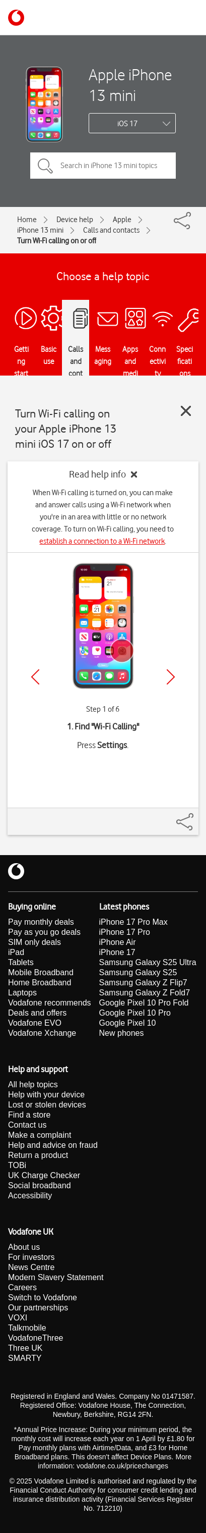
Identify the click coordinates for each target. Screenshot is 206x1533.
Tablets (21, 962)
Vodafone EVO (34, 1023)
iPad (16, 952)
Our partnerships (38, 1307)
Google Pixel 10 (127, 1023)
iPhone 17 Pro (124, 932)
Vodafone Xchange (42, 1033)
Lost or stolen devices (47, 1104)
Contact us (27, 1125)
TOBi (17, 1165)
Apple (122, 219)
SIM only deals (34, 942)
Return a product (38, 1155)
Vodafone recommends (49, 1002)
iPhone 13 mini (40, 230)
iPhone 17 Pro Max (133, 922)
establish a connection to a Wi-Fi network (102, 541)
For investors (31, 1257)
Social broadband (39, 1185)
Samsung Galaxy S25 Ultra (147, 962)
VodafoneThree (35, 1338)
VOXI (17, 1317)
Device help (74, 219)
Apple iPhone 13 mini (130, 84)
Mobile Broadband (41, 972)
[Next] (171, 676)
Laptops (22, 992)
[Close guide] (186, 411)
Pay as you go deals (44, 932)
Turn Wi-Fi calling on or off (56, 240)
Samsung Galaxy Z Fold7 (144, 992)
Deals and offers (37, 1013)
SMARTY (24, 1358)
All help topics (33, 1084)
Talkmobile (27, 1328)
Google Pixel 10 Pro (135, 1013)
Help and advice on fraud (53, 1145)
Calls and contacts (111, 230)
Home (27, 219)
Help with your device (46, 1094)
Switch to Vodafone (42, 1297)
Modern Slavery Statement (55, 1277)
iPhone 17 (117, 952)
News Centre (31, 1267)
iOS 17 (127, 123)
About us (24, 1247)
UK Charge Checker (44, 1175)
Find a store (29, 1115)
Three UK (25, 1348)
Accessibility (30, 1195)
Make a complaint (39, 1135)
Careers (22, 1287)
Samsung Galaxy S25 (138, 972)
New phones (121, 1033)
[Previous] (35, 676)
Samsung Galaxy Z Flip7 (143, 982)
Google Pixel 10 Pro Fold (144, 1002)
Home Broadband (39, 982)
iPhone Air (117, 942)
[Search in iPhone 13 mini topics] (103, 165)
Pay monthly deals (41, 922)
